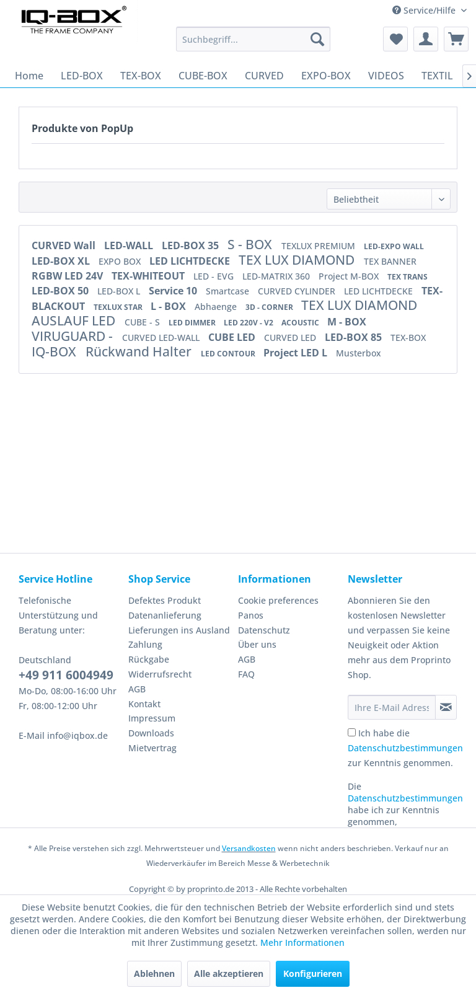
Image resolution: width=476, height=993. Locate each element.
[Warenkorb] (456, 39)
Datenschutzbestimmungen (405, 748)
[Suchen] (317, 39)
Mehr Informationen (302, 942)
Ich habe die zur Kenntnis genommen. (405, 748)
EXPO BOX (121, 261)
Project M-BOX (350, 276)
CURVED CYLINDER (298, 291)
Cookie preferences (278, 600)
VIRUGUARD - (74, 336)
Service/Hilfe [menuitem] (425, 10)
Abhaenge (217, 306)
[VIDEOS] (386, 75)
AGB (137, 689)
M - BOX (346, 322)
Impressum (151, 718)
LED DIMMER (193, 322)
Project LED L (296, 353)
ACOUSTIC (301, 322)
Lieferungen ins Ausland (179, 630)
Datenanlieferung (164, 615)
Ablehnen (154, 973)
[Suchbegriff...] (253, 39)
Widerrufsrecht (160, 674)
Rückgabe (148, 659)
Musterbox (358, 353)
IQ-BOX (55, 351)
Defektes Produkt (164, 600)
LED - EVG (214, 276)
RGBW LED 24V (68, 276)
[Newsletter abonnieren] (446, 707)
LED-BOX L (120, 291)
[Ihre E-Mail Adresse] (392, 707)
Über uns (257, 644)
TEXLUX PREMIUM (319, 246)
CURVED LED (291, 337)
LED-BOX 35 (191, 245)
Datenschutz (264, 630)
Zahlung (145, 644)
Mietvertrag (152, 748)
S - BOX (251, 244)
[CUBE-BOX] (203, 75)
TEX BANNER (390, 261)
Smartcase (229, 291)
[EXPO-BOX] (326, 75)
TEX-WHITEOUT (149, 276)
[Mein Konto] (425, 39)
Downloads (151, 733)
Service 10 (174, 291)
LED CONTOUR (229, 353)
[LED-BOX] (82, 75)
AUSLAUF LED (75, 320)
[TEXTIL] (437, 75)
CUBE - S (143, 322)
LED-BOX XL (62, 261)
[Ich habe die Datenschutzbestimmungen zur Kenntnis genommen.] (352, 732)
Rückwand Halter (140, 351)
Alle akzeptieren (228, 973)
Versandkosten (249, 848)
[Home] (29, 75)
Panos (250, 615)
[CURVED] (264, 75)
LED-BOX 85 (354, 337)
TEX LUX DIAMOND (298, 259)
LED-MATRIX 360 (277, 276)
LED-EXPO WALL (394, 246)
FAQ (246, 674)
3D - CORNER (270, 307)
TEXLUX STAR (119, 307)
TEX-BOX (408, 337)
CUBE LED (233, 337)
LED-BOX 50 (61, 291)
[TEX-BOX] (141, 75)
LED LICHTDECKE (190, 261)
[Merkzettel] (395, 39)
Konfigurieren (312, 973)
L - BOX (169, 306)
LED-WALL (130, 245)
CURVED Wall (65, 245)
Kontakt (144, 704)
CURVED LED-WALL (162, 337)
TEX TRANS (407, 276)
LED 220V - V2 (249, 322)
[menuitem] (253, 39)
